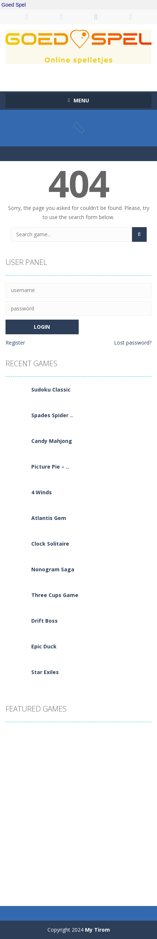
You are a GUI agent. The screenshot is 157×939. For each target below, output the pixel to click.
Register (15, 342)
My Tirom (97, 929)
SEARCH (96, 17)
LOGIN (26, 17)
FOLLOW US (130, 17)
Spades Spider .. (52, 415)
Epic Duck (44, 646)
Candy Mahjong (51, 440)
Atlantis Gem (48, 517)
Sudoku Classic (51, 389)
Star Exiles (45, 672)
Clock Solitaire (50, 543)
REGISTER (61, 17)
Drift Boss (44, 620)
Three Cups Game (54, 595)
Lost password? (132, 342)
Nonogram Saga (52, 569)
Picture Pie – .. (50, 466)
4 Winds (41, 492)
